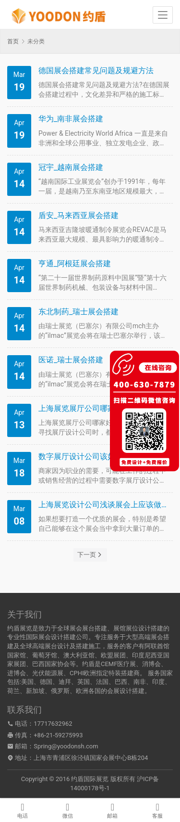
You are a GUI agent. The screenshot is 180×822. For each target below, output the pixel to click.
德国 (46, 681)
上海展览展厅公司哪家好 (80, 408)
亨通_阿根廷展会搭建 (74, 263)
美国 (27, 681)
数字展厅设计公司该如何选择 (88, 456)
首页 (13, 41)
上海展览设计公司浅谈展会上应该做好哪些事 (104, 504)
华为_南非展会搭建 (70, 118)
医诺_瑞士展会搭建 (70, 359)
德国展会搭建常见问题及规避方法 (96, 70)
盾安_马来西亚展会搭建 (78, 215)
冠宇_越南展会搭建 (70, 167)
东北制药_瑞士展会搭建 (78, 311)
